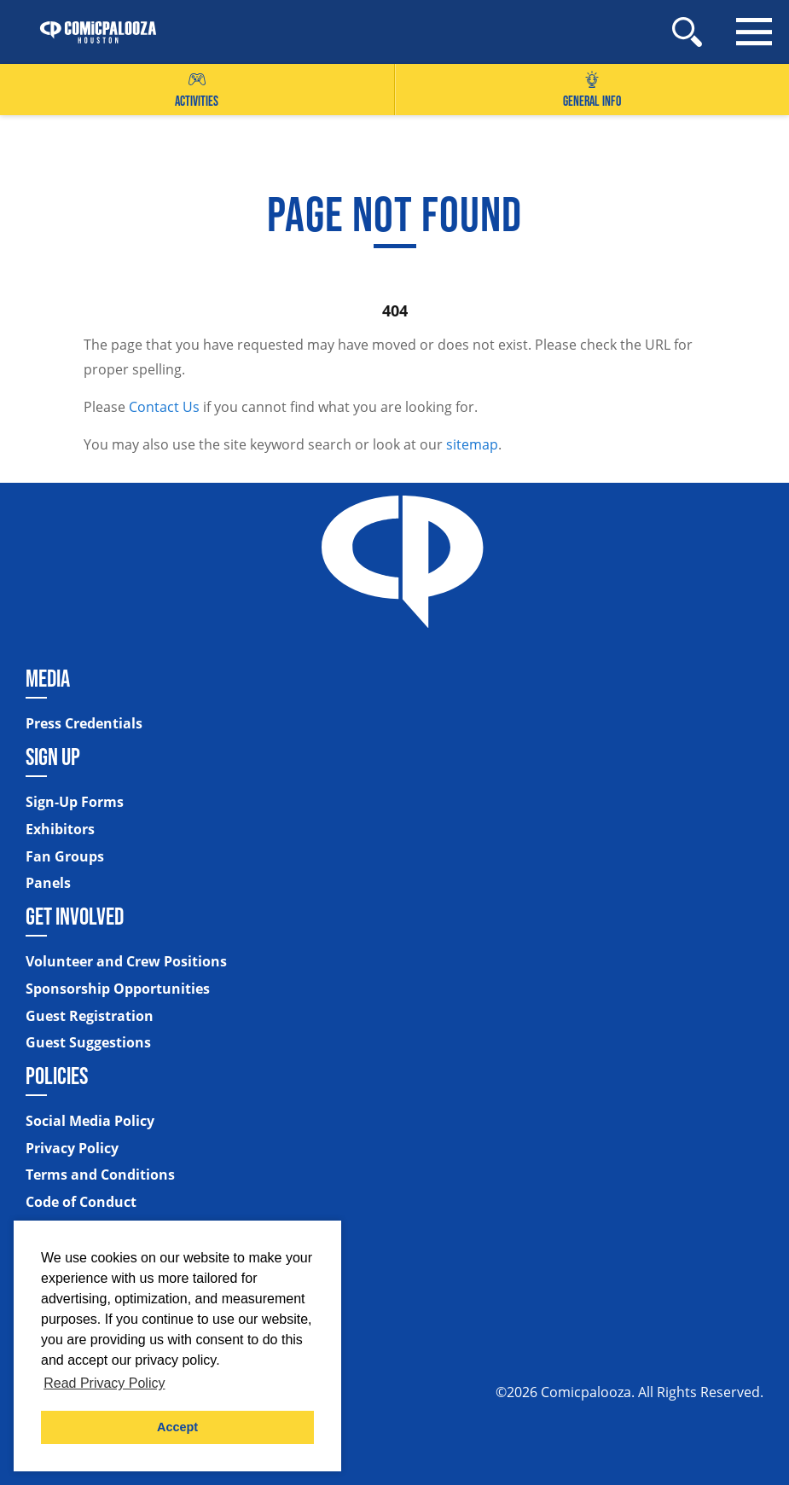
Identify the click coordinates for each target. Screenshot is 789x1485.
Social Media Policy (90, 1121)
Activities (196, 90)
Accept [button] (177, 1427)
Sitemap (56, 1235)
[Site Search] (687, 32)
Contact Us (164, 406)
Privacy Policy (72, 1149)
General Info (592, 90)
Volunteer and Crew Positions (126, 962)
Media (48, 678)
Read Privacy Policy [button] (104, 1383)
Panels (48, 883)
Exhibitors (60, 830)
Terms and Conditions (100, 1175)
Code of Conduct (81, 1202)
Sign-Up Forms (75, 802)
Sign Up (53, 757)
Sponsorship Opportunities (118, 989)
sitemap (472, 444)
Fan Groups (65, 857)
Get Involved (75, 916)
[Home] (89, 32)
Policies (57, 1076)
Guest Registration (90, 1017)
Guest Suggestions (88, 1043)
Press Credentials (84, 724)
